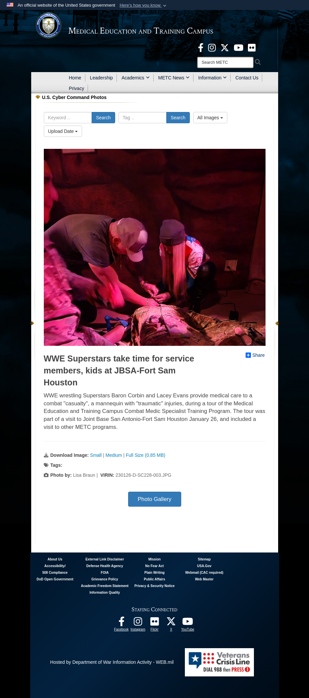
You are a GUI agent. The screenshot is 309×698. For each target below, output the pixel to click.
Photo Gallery (155, 499)
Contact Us (246, 77)
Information (212, 77)
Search (103, 117)
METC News (174, 77)
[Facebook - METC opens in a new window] (200, 47)
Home (75, 77)
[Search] (225, 62)
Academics (135, 77)
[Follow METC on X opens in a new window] (171, 623)
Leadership (101, 77)
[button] (143, 5)
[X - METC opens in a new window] (224, 47)
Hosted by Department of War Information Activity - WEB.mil (112, 662)
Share (255, 355)
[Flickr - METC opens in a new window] (252, 47)
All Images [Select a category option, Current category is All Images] (210, 117)
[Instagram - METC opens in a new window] (212, 47)
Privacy (76, 88)
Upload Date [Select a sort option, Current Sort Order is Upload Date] (63, 131)
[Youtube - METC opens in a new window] (238, 47)
